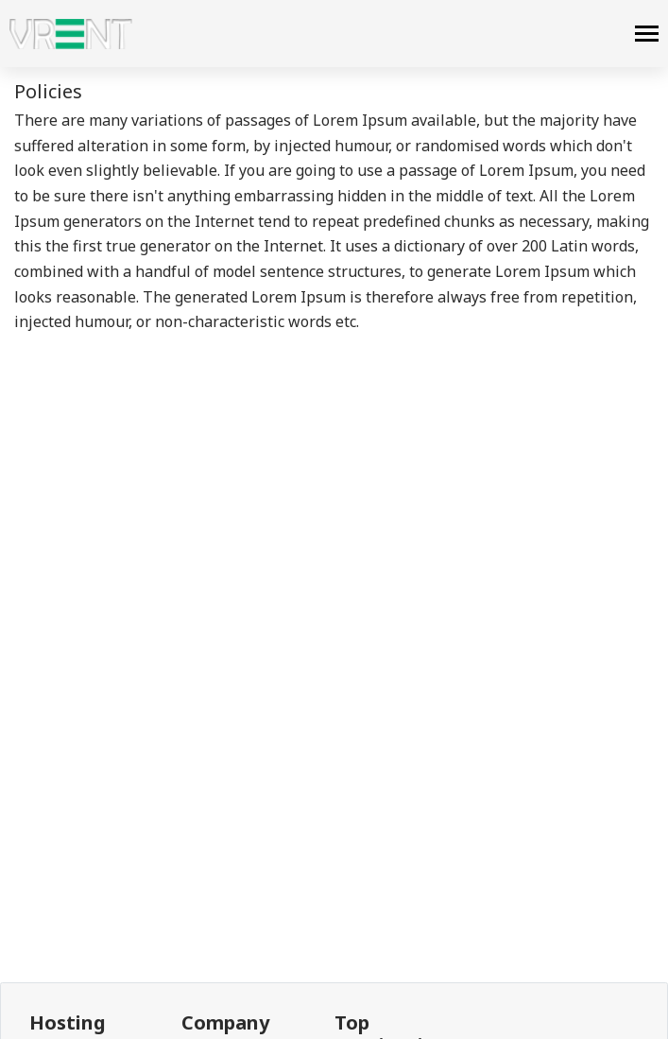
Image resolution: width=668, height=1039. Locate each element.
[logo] (70, 34)
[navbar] (647, 35)
